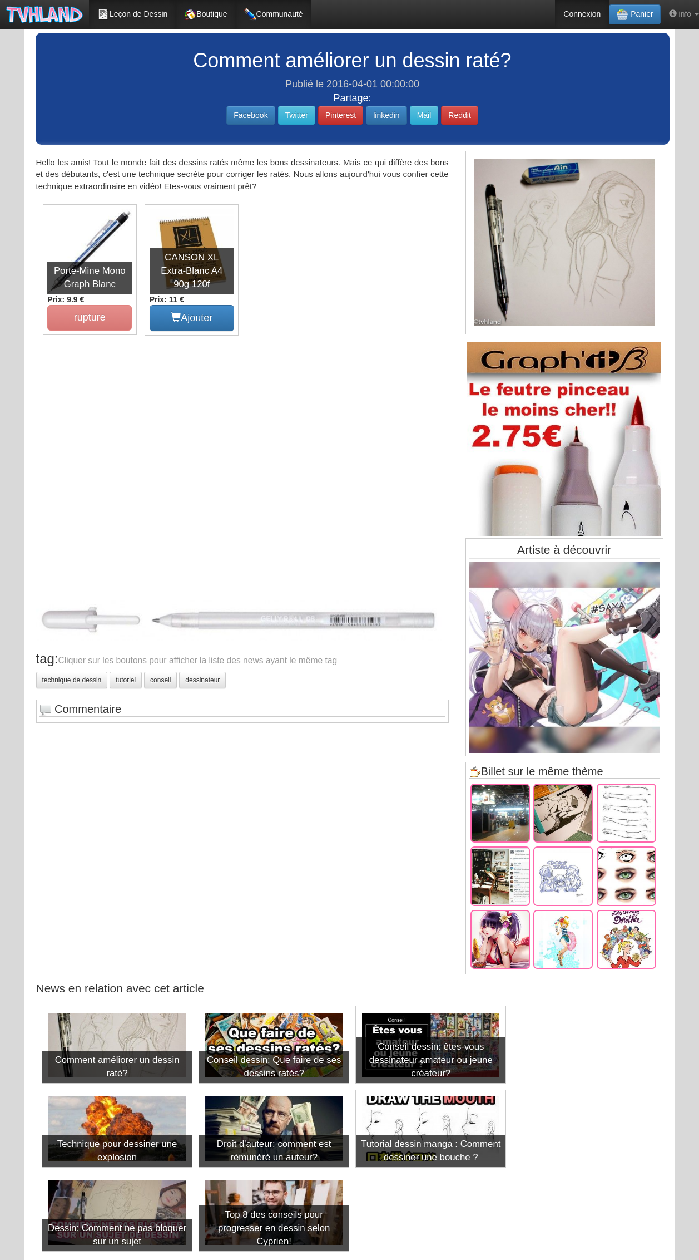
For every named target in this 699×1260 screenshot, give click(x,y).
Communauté (273, 14)
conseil (160, 680)
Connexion (582, 13)
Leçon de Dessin (132, 14)
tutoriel (126, 680)
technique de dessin (72, 680)
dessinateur (202, 680)
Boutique (205, 14)
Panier (634, 14)
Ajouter (191, 317)
